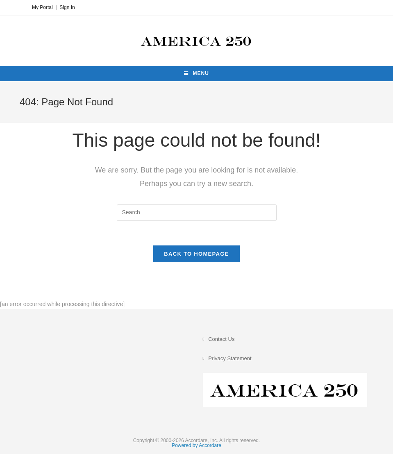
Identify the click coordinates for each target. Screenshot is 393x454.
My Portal (42, 7)
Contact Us (221, 339)
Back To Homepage (196, 254)
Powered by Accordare (196, 445)
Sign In (67, 7)
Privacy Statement (230, 358)
